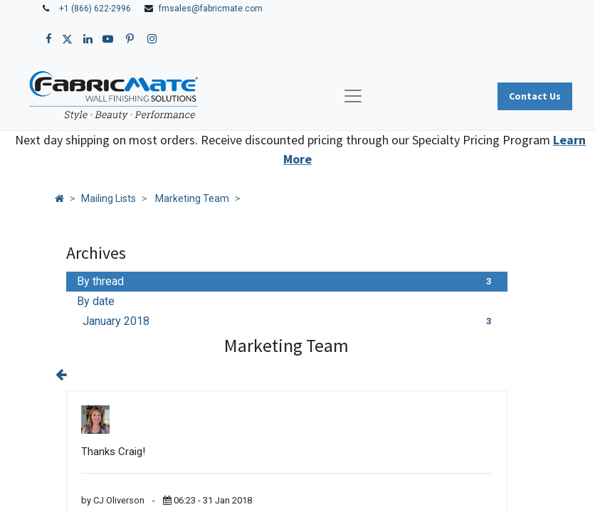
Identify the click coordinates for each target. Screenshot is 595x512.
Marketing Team (192, 198)
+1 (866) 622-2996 (95, 9)
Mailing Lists (108, 198)
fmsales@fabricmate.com (211, 9)
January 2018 (290, 321)
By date (96, 301)
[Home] (59, 198)
